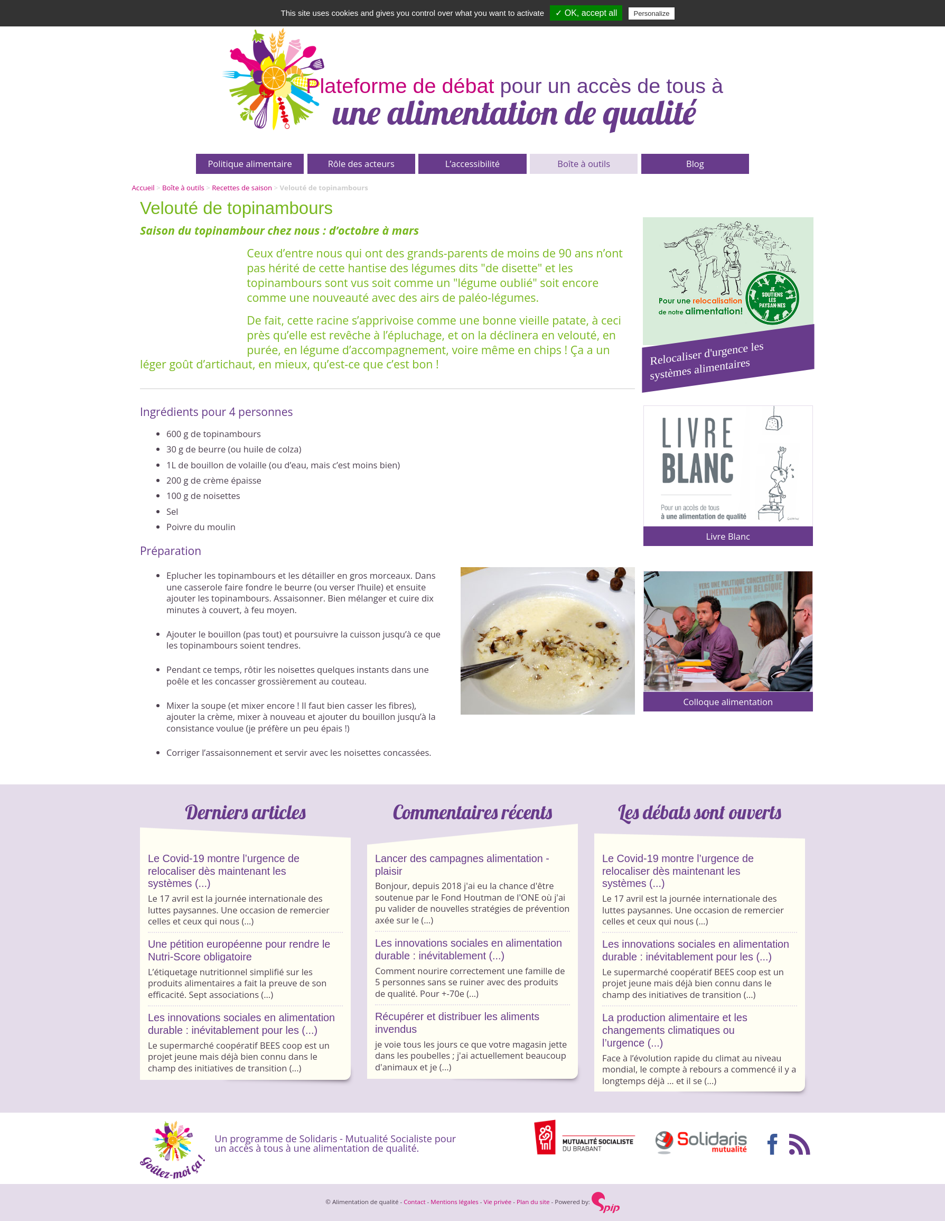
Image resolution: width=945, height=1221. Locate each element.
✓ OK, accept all (586, 12)
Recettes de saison (242, 187)
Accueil (143, 187)
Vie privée (498, 1202)
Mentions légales (455, 1202)
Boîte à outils (583, 164)
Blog (695, 164)
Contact (414, 1202)
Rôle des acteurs (361, 164)
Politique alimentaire (250, 164)
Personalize (652, 13)
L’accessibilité (472, 164)
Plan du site (533, 1202)
